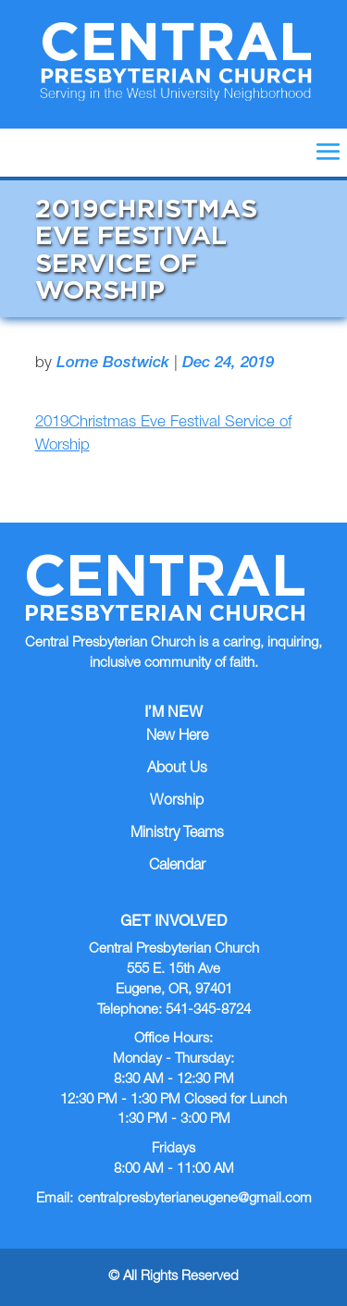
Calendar (177, 866)
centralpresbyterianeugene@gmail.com (195, 1199)
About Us (177, 769)
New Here (177, 737)
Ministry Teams (177, 834)
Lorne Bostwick (112, 364)
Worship (177, 802)
